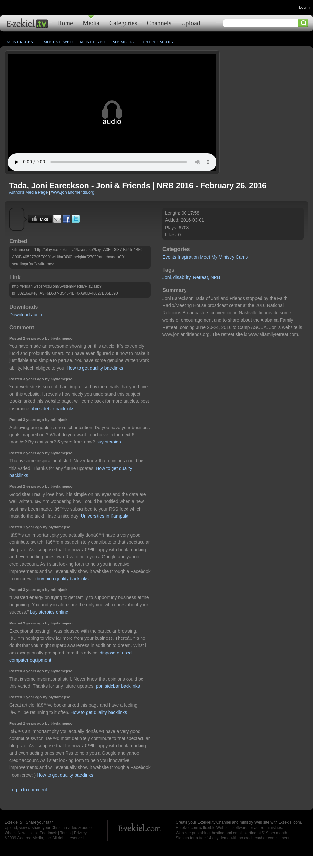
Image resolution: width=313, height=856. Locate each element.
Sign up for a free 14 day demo (203, 838)
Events (169, 257)
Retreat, (201, 277)
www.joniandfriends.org (72, 192)
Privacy (80, 833)
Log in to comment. (28, 789)
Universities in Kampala (104, 516)
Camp (242, 257)
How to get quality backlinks (95, 368)
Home (65, 23)
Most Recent (21, 41)
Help (32, 833)
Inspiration (188, 257)
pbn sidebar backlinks (53, 408)
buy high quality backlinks (63, 578)
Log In (304, 7)
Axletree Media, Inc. (34, 838)
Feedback (48, 833)
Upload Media (157, 41)
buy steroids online (49, 612)
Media (91, 23)
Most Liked (92, 41)
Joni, (167, 277)
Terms (65, 833)
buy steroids (108, 441)
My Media (123, 41)
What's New (15, 833)
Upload (190, 23)
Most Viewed (58, 41)
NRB (215, 277)
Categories (123, 23)
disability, (182, 277)
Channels (159, 23)
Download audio (25, 314)
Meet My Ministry (217, 257)
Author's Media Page (28, 192)
